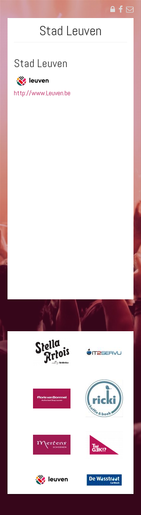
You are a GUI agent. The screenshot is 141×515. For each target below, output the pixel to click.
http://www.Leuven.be (42, 93)
